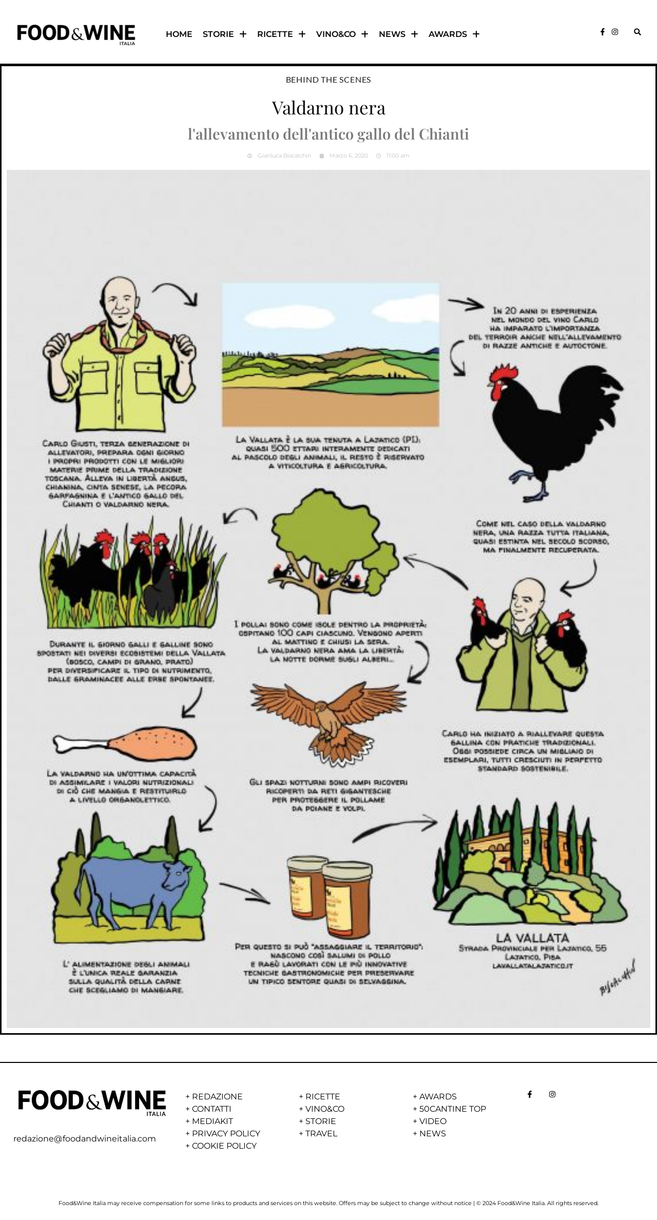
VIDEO (433, 1121)
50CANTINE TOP (452, 1109)
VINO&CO (342, 34)
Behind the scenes (329, 79)
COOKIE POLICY (224, 1146)
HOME (179, 34)
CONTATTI (211, 1109)
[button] (637, 32)
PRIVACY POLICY (226, 1133)
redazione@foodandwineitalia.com (84, 1139)
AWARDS (454, 34)
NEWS (398, 34)
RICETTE (281, 34)
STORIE (225, 34)
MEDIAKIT (212, 1121)
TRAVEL (321, 1133)
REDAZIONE (217, 1096)
